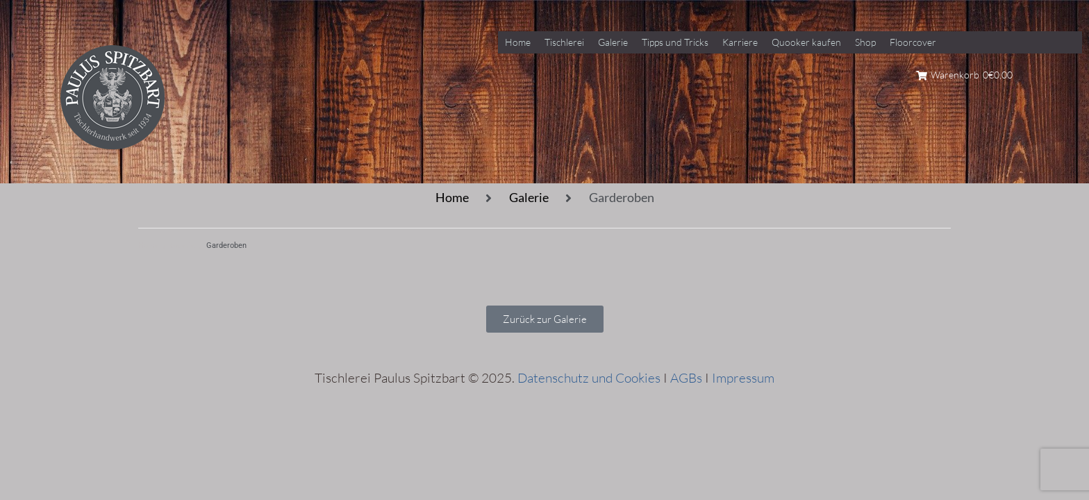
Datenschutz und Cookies (588, 377)
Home (452, 197)
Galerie (529, 197)
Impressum (743, 377)
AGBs (686, 377)
